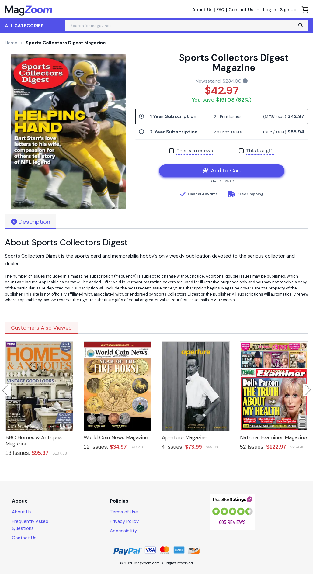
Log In (269, 10)
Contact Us (240, 10)
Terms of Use (124, 512)
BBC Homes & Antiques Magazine (33, 440)
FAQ (220, 10)
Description (30, 222)
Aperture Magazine (184, 437)
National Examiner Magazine (273, 437)
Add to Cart (222, 170)
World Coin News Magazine (116, 437)
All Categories (26, 26)
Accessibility (123, 531)
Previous (5, 390)
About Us (202, 10)
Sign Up (288, 10)
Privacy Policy (124, 521)
